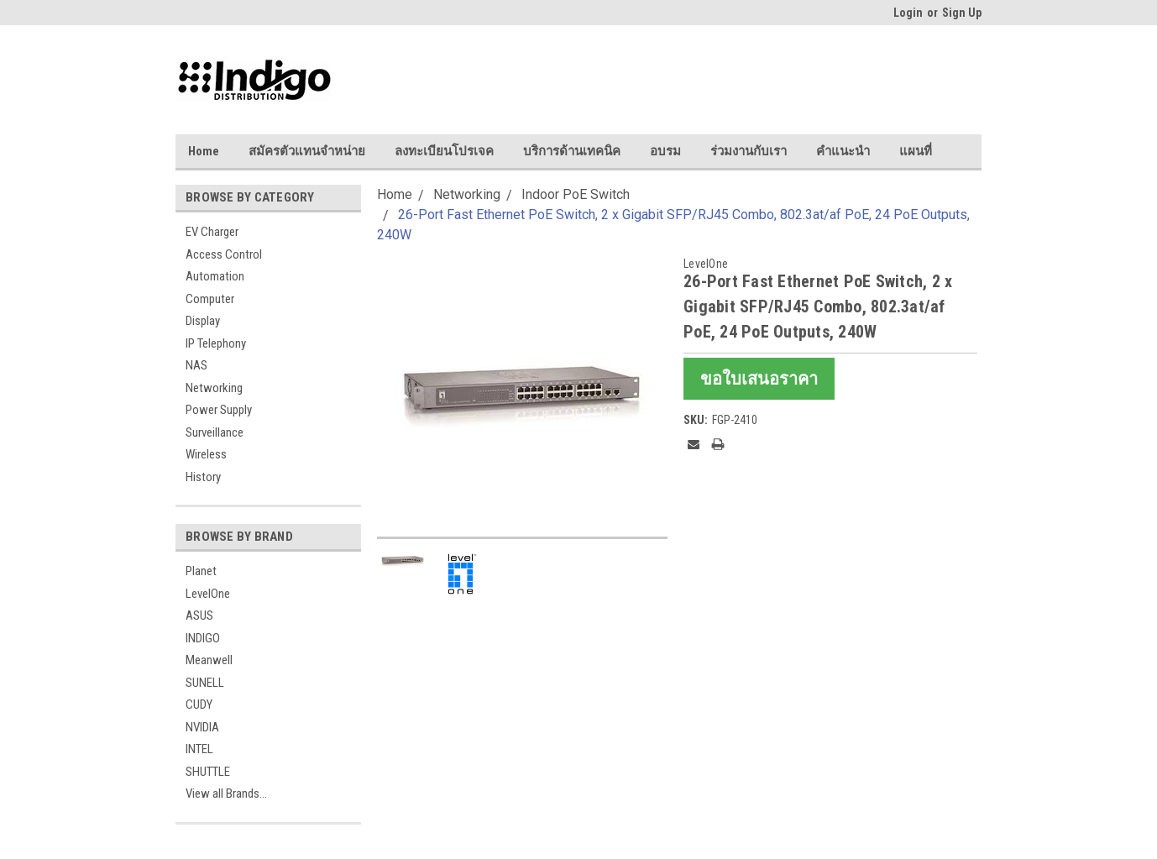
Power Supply (219, 409)
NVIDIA (202, 727)
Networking (214, 387)
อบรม (665, 151)
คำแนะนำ (843, 151)
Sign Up (962, 12)
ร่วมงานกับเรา (748, 151)
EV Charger (212, 231)
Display (203, 320)
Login (908, 12)
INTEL (199, 749)
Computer (210, 298)
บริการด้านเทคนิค (571, 151)
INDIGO (203, 638)
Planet (201, 571)
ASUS (199, 615)
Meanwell (209, 660)
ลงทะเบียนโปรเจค (444, 151)
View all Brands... (226, 793)
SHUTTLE (208, 771)
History (203, 476)
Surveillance (214, 432)
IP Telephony (216, 343)
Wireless (206, 454)
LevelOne (208, 593)
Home (203, 151)
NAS (196, 365)
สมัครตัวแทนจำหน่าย (307, 151)
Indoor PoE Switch (575, 194)
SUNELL (205, 682)
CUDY (199, 704)
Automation (215, 276)
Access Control (224, 254)
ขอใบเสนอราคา (759, 379)
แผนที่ (915, 151)
